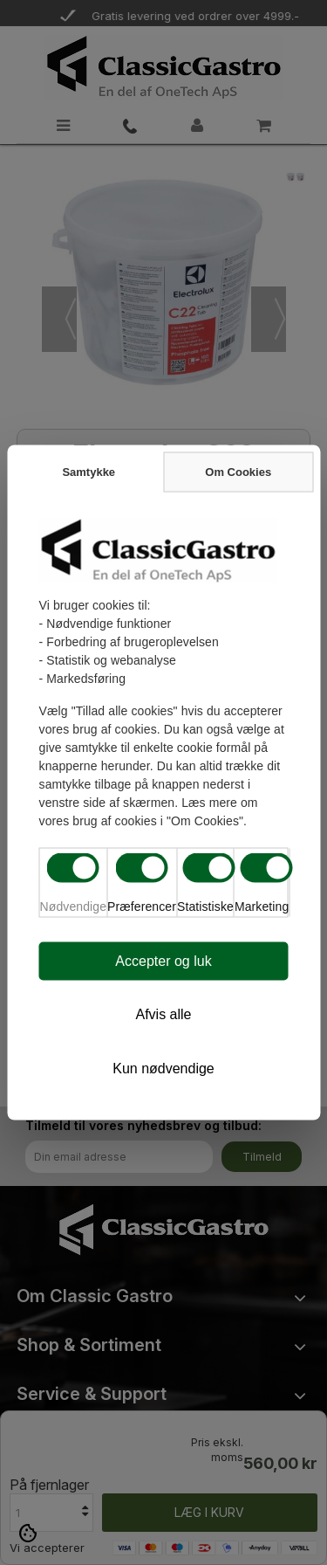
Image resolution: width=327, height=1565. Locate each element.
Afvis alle (163, 1014)
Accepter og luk (163, 961)
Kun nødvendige (163, 1068)
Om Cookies (238, 472)
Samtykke (88, 472)
